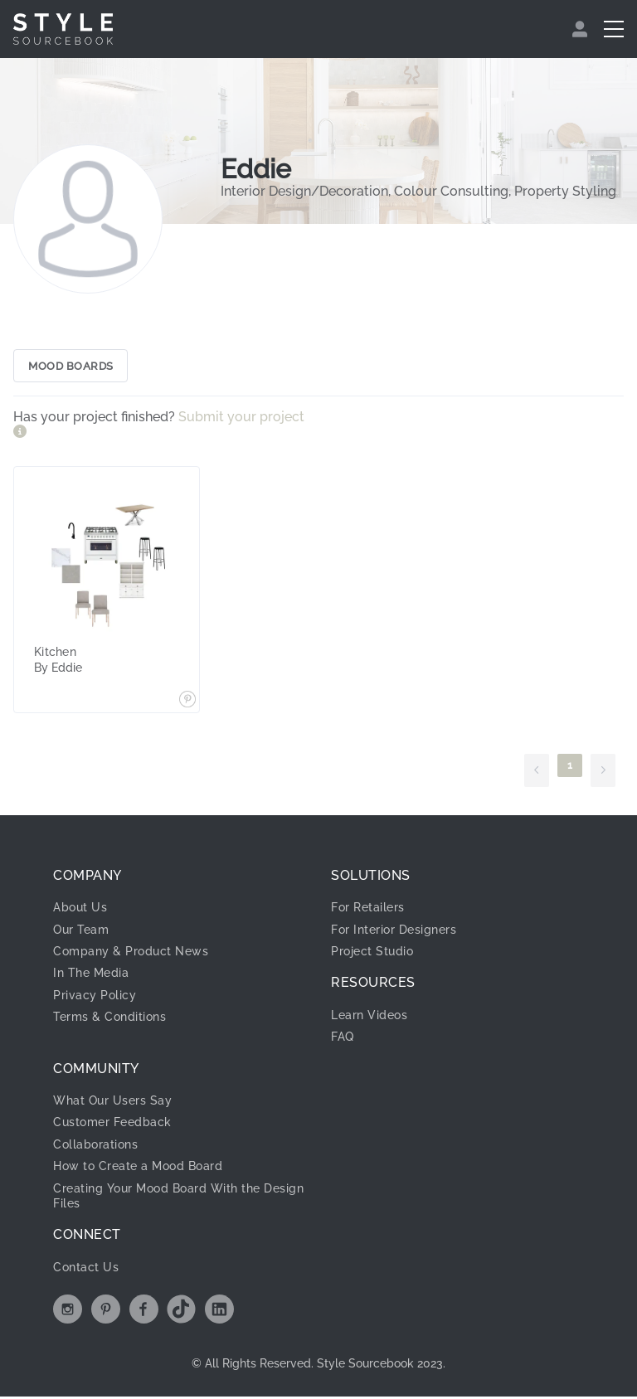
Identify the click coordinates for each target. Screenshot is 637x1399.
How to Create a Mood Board (137, 1168)
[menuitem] (581, 29)
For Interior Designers (393, 932)
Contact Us (86, 1269)
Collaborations (95, 1147)
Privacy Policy (94, 997)
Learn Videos (369, 1017)
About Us (80, 909)
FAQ (342, 1039)
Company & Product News (130, 953)
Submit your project (241, 419)
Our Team (81, 932)
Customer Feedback (112, 1124)
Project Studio (372, 953)
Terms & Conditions (109, 1019)
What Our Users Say (112, 1103)
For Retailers (368, 909)
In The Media (91, 975)
